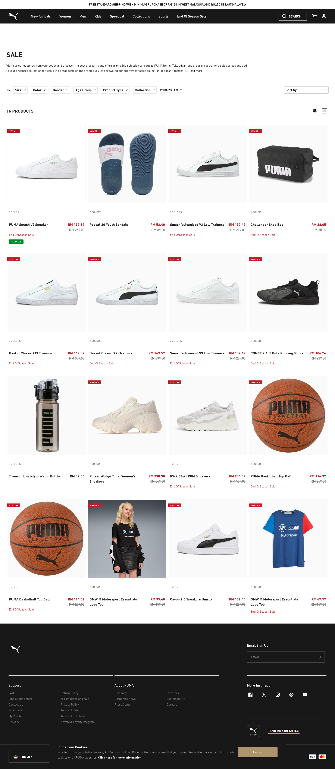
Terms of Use (69, 710)
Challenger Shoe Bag (267, 224)
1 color (14, 212)
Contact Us (16, 704)
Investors (173, 693)
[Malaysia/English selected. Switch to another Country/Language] (32, 756)
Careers (172, 704)
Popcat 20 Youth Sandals (109, 224)
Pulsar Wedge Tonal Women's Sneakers (112, 478)
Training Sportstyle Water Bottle (34, 476)
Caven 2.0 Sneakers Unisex (191, 599)
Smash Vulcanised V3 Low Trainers (197, 224)
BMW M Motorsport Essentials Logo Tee (113, 601)
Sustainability (176, 698)
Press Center (123, 704)
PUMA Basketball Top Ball (271, 476)
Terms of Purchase (73, 716)
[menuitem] (40, 16)
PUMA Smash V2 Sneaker (28, 224)
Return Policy (69, 693)
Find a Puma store (20, 698)
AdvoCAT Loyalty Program (78, 722)
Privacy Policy (70, 704)
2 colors (95, 212)
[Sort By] (306, 90)
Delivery (14, 722)
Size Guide (15, 710)
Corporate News (125, 698)
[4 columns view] (324, 111)
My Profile (15, 716)
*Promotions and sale (75, 698)
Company (121, 693)
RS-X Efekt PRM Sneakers (190, 476)
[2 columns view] (315, 111)
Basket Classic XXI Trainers (30, 353)
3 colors (15, 463)
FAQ (11, 693)
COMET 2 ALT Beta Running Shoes (277, 353)
